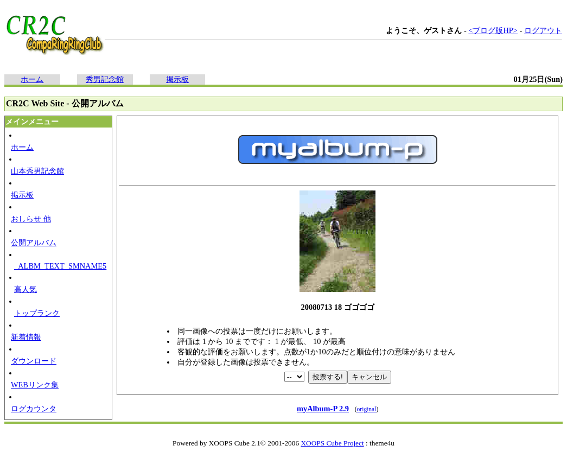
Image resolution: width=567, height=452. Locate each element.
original (367, 409)
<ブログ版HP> (493, 30)
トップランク (37, 313)
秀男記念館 (105, 79)
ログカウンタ (33, 408)
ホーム (32, 79)
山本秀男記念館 (37, 171)
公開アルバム (33, 242)
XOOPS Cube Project (332, 443)
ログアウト (543, 30)
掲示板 (177, 79)
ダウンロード (33, 360)
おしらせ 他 (31, 218)
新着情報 (26, 337)
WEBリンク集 (35, 384)
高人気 (25, 289)
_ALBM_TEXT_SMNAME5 (60, 266)
